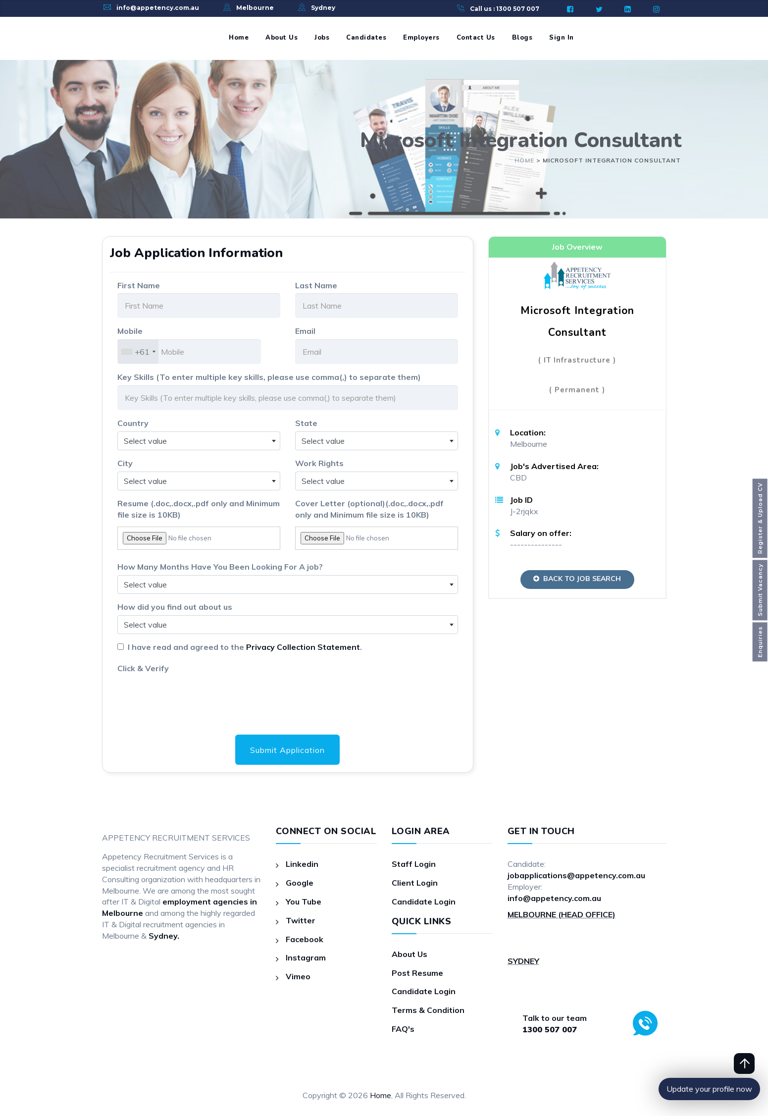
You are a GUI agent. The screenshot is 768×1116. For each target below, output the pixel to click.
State (306, 423)
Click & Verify (143, 668)
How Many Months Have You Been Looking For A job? (220, 567)
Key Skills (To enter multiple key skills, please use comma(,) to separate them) (269, 377)
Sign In (561, 37)
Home (239, 37)
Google (299, 883)
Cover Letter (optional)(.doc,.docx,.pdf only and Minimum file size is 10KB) (369, 509)
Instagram (306, 957)
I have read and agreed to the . (243, 647)
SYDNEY (523, 961)
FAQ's (403, 1029)
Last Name (316, 285)
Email (305, 331)
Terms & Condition (428, 1010)
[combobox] (138, 352)
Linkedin (302, 864)
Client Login (415, 883)
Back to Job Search (577, 578)
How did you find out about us (174, 607)
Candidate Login (424, 901)
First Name (138, 285)
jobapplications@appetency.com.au (576, 875)
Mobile (130, 331)
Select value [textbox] (145, 441)
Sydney (323, 7)
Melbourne (255, 7)
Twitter (300, 920)
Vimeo (298, 976)
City (125, 463)
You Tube (303, 901)
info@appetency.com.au (157, 7)
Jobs (321, 37)
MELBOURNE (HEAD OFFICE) (561, 914)
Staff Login (414, 864)
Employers (421, 37)
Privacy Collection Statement (303, 647)
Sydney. (164, 936)
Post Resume (417, 973)
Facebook (304, 939)
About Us (281, 37)
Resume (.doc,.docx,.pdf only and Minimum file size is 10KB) (198, 509)
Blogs (522, 37)
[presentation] (192, 695)
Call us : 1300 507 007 (504, 8)
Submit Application (287, 750)
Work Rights (319, 463)
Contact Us (476, 37)
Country (133, 423)
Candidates (366, 37)
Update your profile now (709, 1089)
